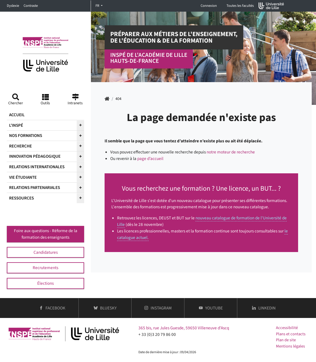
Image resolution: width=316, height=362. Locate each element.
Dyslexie (13, 5)
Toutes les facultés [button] (240, 5)
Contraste (31, 5)
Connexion (209, 5)
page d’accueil (150, 158)
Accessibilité (287, 328)
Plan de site (286, 340)
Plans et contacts (290, 334)
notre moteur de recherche (231, 152)
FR (97, 5)
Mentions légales (290, 346)
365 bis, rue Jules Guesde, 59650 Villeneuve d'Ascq (183, 328)
